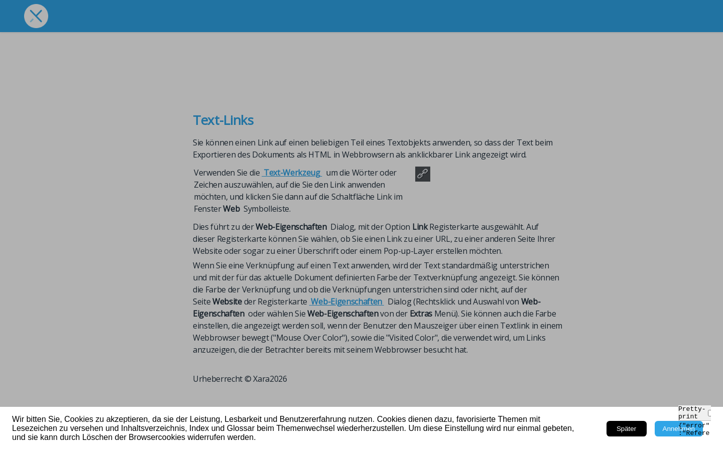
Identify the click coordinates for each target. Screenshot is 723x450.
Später (626, 428)
